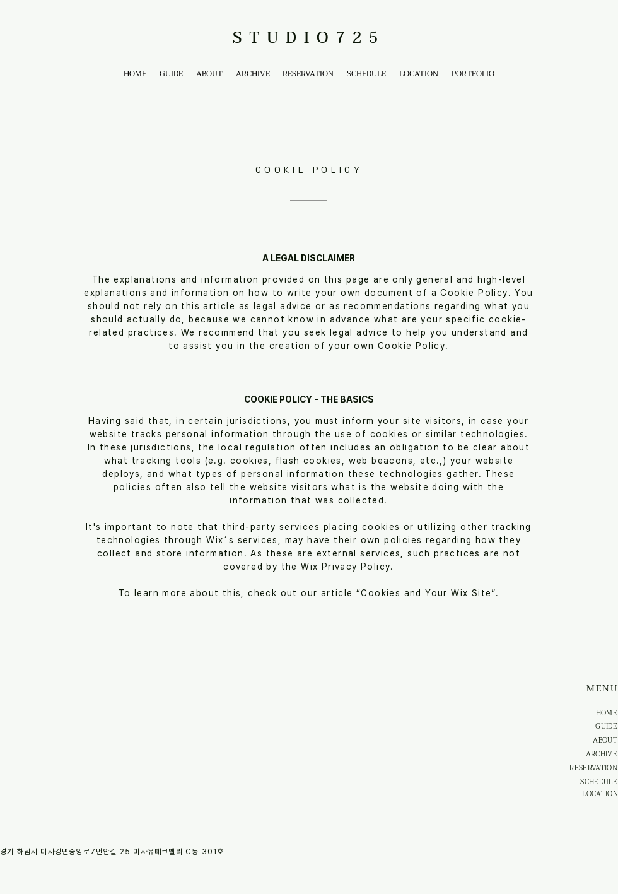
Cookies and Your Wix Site (426, 593)
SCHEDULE (598, 782)
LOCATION (600, 794)
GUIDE (606, 726)
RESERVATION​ (593, 768)
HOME (606, 713)
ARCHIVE (601, 754)
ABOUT (605, 740)
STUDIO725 (309, 38)
